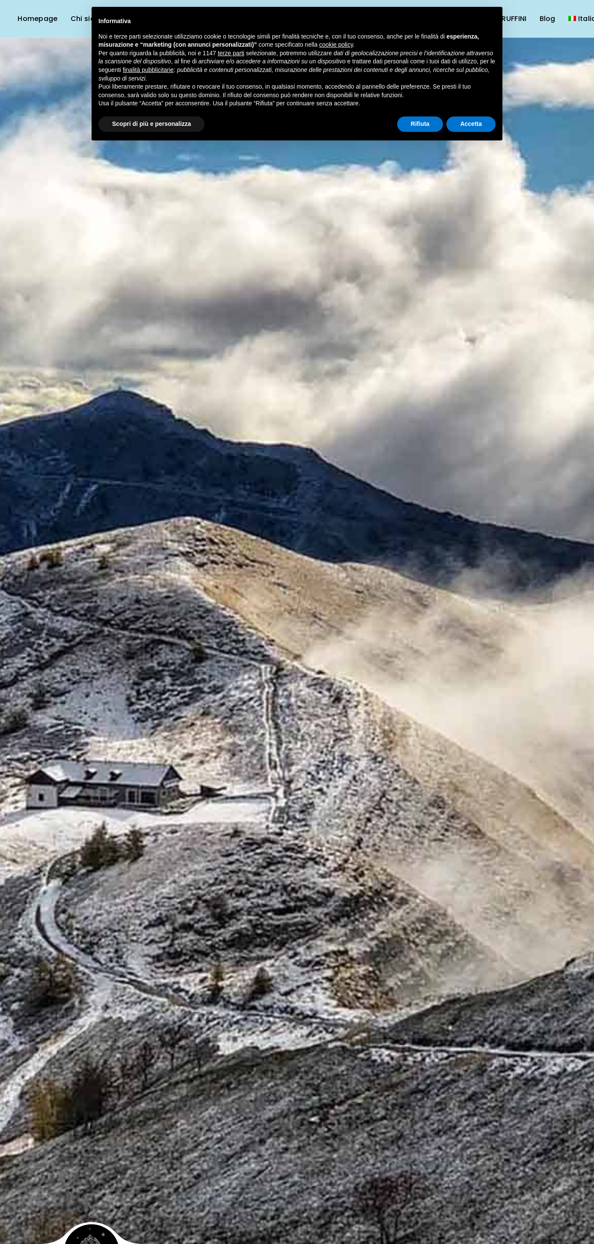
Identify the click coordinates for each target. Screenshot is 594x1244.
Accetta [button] (471, 123)
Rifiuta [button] (420, 123)
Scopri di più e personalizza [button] (151, 123)
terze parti (231, 53)
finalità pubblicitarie (148, 69)
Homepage (37, 19)
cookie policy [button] (336, 44)
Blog (547, 19)
